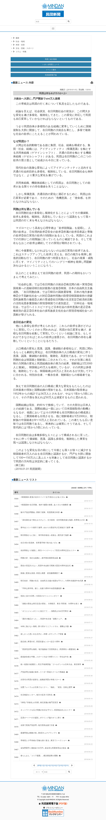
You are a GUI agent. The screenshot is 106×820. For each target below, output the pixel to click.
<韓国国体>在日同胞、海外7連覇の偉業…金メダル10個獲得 (46, 504)
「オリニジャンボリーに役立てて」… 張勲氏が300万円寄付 (46, 611)
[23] (45, 765)
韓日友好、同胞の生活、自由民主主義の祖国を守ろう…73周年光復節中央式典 (53, 580)
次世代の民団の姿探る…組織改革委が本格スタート (42, 679)
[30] (67, 765)
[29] (63, 765)
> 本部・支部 (18, 44)
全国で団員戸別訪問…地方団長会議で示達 (39, 725)
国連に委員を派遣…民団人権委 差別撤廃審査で (41, 573)
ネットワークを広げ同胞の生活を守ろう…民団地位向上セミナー (48, 710)
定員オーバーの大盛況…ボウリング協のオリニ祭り (42, 717)
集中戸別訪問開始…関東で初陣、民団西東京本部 (41, 512)
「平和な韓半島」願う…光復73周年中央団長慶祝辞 (42, 588)
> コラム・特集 (18, 51)
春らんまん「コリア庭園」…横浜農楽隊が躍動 (40, 755)
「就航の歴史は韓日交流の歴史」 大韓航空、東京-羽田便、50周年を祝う (51, 603)
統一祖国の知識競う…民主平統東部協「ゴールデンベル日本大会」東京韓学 (52, 664)
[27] (57, 765)
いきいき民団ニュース (51, 64)
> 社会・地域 (18, 41)
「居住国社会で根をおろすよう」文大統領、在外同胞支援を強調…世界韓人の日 (54, 520)
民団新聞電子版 (51, 75)
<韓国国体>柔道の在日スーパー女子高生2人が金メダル (44, 497)
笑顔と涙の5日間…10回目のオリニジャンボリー (41, 596)
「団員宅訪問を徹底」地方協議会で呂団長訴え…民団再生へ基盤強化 (49, 649)
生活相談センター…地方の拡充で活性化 (38, 694)
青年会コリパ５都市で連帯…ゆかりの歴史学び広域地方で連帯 (47, 527)
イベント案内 (51, 70)
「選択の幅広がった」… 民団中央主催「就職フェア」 (43, 619)
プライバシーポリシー (54, 808)
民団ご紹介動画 (51, 59)
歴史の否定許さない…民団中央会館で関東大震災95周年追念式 (47, 565)
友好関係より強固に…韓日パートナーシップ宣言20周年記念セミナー (50, 550)
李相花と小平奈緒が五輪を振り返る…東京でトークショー (45, 740)
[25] (51, 765)
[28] (60, 765)
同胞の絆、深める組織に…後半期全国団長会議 (40, 558)
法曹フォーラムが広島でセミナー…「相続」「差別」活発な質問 (48, 687)
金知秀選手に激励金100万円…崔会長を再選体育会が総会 (45, 748)
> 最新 (15, 38)
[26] (54, 765)
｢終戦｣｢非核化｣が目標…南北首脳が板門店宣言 (41, 702)
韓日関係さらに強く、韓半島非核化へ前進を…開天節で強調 (46, 535)
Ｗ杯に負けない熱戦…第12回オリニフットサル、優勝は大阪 (46, 626)
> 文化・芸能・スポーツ (22, 48)
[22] (42, 765)
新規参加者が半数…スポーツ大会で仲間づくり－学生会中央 (46, 656)
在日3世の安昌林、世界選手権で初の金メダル (40, 542)
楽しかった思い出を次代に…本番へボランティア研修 (43, 634)
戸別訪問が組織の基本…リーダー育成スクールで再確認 (44, 672)
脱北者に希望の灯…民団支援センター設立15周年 (42, 641)
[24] (48, 765)
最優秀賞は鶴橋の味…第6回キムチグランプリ (40, 733)
